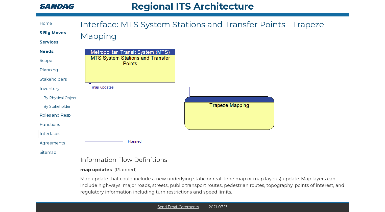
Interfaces (50, 133)
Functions (50, 124)
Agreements (52, 143)
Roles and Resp (55, 115)
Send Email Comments (178, 207)
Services (49, 42)
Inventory (50, 88)
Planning (49, 70)
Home (46, 23)
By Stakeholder (56, 106)
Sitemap (48, 152)
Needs (47, 51)
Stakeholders (53, 79)
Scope (46, 60)
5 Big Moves (53, 32)
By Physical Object (60, 98)
